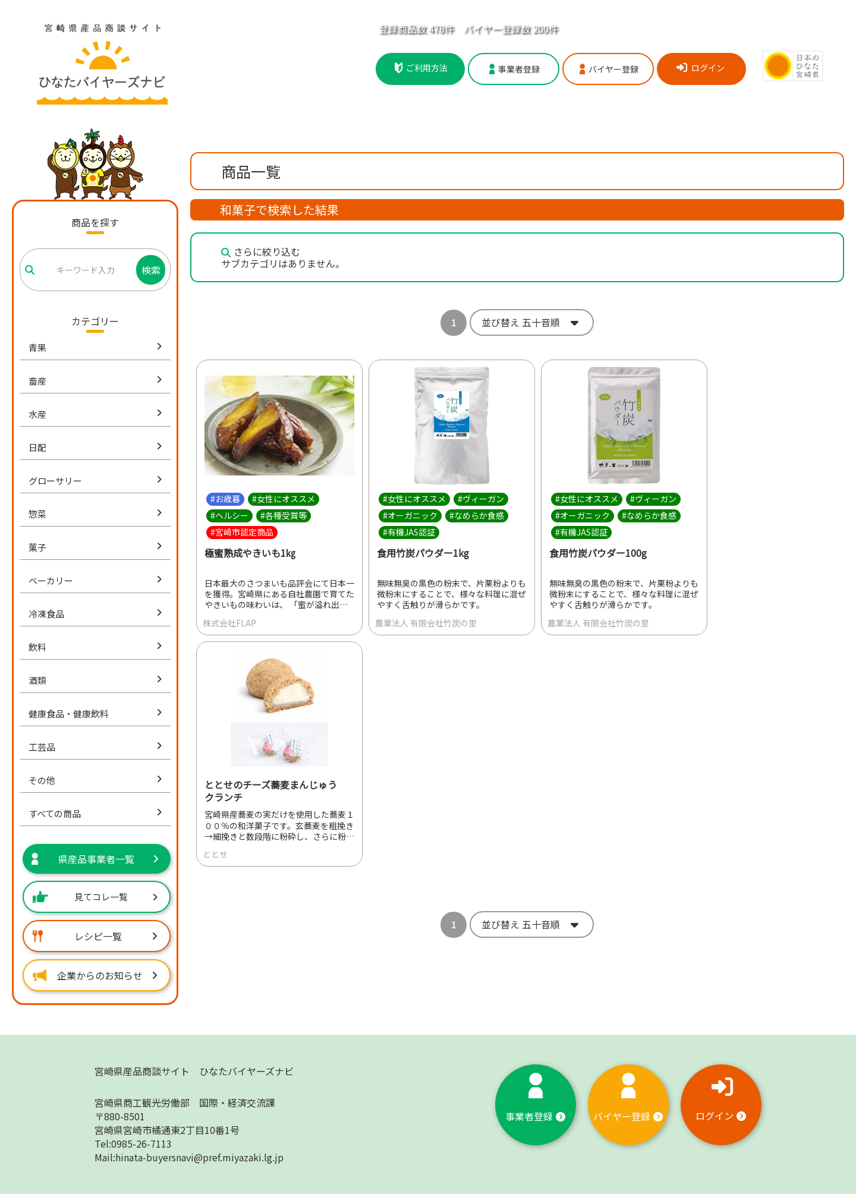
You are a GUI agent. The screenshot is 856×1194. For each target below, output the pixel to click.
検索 (150, 270)
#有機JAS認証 (409, 532)
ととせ (215, 855)
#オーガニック (410, 515)
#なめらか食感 (476, 515)
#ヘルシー (229, 515)
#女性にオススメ (283, 499)
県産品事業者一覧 (95, 859)
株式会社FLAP (229, 623)
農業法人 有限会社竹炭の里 (426, 623)
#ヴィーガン (481, 499)
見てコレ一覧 (95, 896)
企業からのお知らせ (95, 975)
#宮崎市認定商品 (241, 532)
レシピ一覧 (95, 936)
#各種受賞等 (283, 515)
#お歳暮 (225, 499)
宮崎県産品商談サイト (194, 1071)
